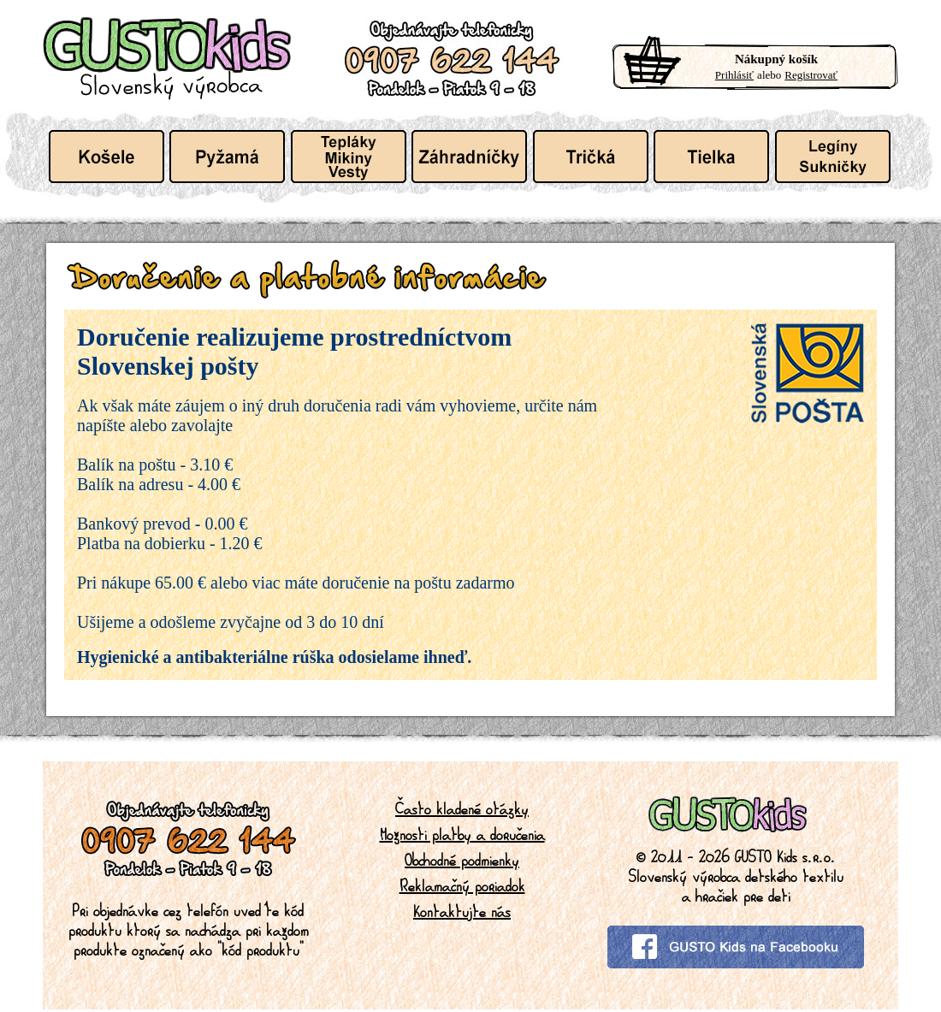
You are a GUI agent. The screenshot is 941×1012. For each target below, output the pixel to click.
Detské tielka (711, 156)
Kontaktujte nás (462, 911)
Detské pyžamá (227, 156)
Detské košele (106, 156)
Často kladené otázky (462, 808)
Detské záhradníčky (469, 156)
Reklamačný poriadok (462, 885)
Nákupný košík (776, 59)
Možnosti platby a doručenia (462, 834)
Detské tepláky (348, 156)
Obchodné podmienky (462, 859)
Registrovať (810, 74)
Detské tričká (590, 156)
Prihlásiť (734, 74)
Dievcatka (833, 156)
